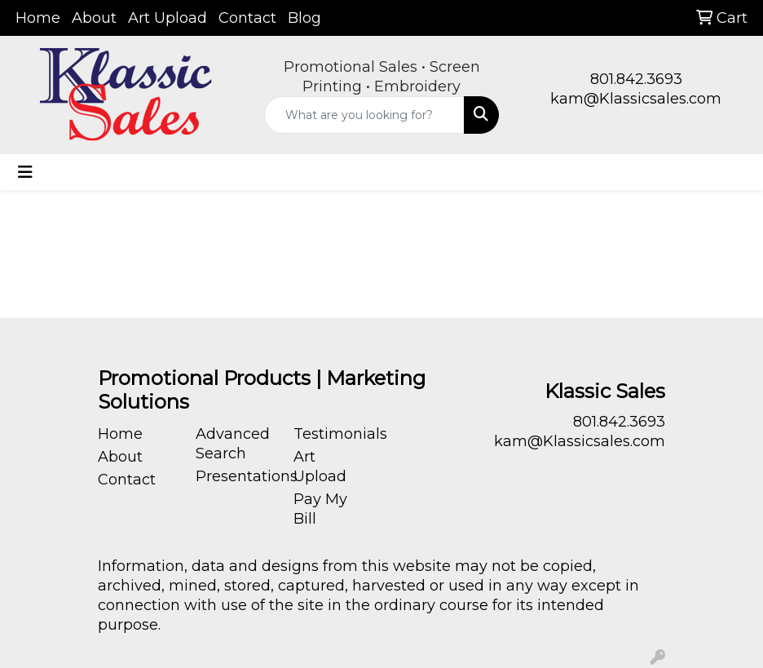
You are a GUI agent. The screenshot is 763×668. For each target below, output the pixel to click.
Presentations (235, 476)
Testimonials (332, 434)
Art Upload (167, 18)
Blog (304, 18)
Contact (247, 18)
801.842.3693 (636, 79)
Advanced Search (233, 443)
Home (37, 18)
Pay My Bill (320, 509)
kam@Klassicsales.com (635, 99)
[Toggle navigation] (25, 172)
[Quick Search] (364, 115)
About (94, 18)
